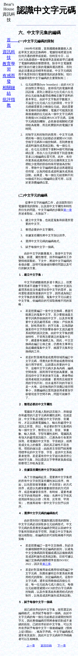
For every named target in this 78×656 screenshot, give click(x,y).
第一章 (67, 209)
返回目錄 (46, 645)
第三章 (46, 563)
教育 (6, 63)
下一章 (61, 645)
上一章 (31, 645)
